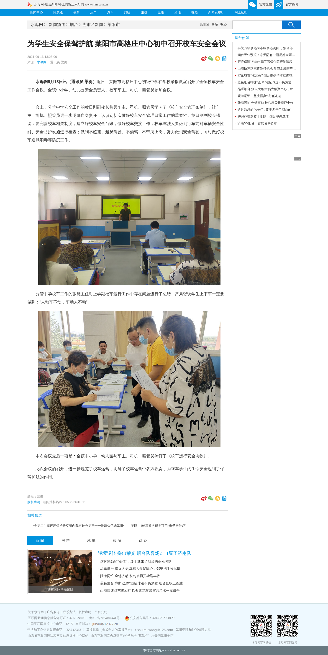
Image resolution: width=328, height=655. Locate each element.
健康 (161, 12)
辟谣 (177, 12)
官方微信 (265, 4)
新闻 (40, 541)
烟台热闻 (242, 38)
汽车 (110, 12)
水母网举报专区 (162, 635)
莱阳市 (114, 24)
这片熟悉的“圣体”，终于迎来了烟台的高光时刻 (136, 561)
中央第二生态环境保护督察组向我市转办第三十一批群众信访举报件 (78, 526)
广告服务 (53, 612)
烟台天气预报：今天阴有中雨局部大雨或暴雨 (269, 55)
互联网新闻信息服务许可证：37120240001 (57, 618)
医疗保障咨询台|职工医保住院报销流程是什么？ (271, 62)
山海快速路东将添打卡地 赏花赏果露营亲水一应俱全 (140, 590)
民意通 (58, 12)
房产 (93, 12)
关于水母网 (36, 612)
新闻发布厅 (216, 12)
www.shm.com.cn (173, 650)
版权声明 (33, 502)
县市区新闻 (92, 24)
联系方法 (69, 612)
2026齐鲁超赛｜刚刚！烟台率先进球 (263, 116)
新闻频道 (57, 24)
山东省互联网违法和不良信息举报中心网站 (58, 635)
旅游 (144, 12)
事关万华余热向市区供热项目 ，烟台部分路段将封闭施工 (278, 48)
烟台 (74, 24)
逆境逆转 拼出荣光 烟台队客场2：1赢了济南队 (144, 553)
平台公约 (101, 612)
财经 (127, 12)
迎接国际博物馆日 (60, 589)
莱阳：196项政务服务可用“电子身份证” (158, 526)
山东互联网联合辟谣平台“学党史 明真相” (120, 635)
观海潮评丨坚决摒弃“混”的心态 (260, 96)
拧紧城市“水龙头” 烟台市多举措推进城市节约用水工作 (276, 75)
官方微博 (292, 4)
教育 (76, 12)
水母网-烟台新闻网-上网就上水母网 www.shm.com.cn (71, 4)
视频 (194, 12)
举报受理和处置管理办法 (193, 630)
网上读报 (241, 12)
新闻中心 (36, 12)
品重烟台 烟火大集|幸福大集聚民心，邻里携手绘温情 (140, 569)
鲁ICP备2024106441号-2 (106, 618)
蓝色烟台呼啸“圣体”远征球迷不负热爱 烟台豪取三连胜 (141, 583)
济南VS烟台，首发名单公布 (257, 123)
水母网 (37, 24)
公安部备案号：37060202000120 (152, 618)
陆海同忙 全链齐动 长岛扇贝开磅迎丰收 (130, 576)
